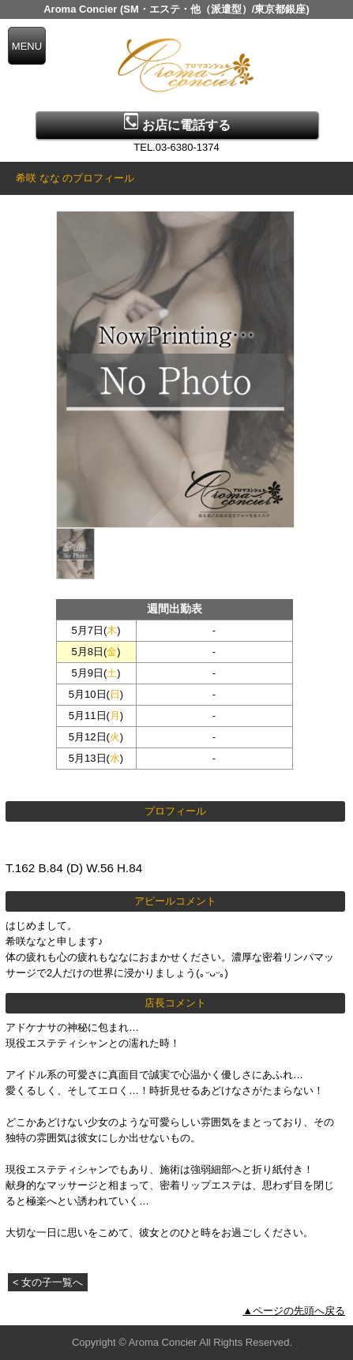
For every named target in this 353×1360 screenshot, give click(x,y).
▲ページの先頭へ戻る (293, 1311)
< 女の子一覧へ (48, 1282)
